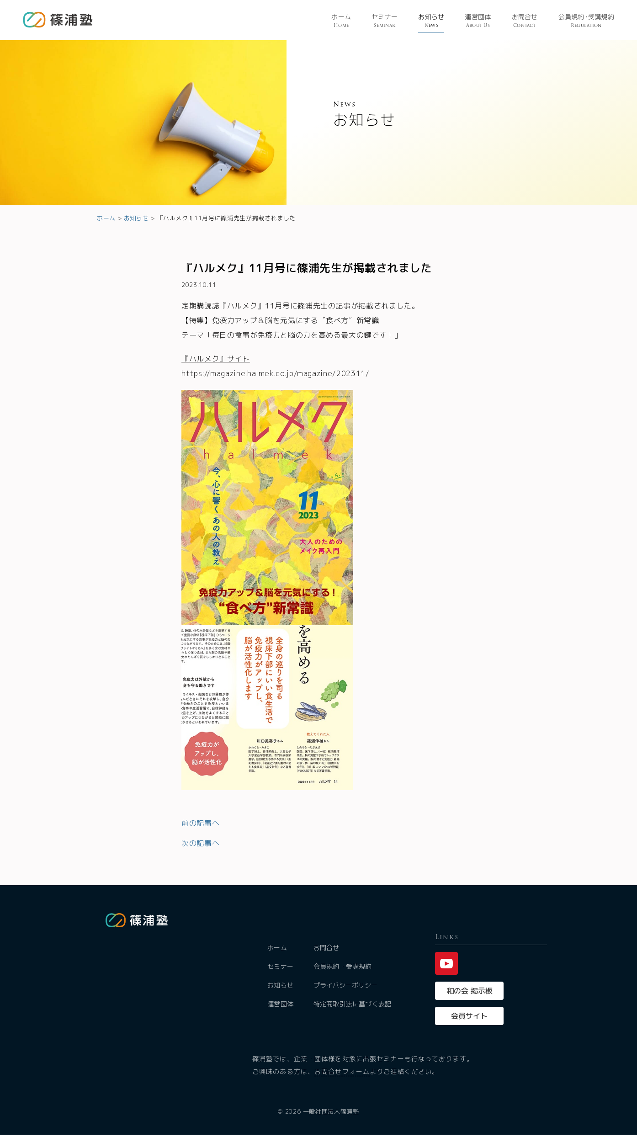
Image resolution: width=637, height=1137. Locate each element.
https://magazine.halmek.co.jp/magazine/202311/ (275, 373)
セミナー (385, 21)
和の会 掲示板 (469, 993)
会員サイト (469, 1018)
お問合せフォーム (342, 1073)
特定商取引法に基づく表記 (352, 1006)
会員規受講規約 (586, 21)
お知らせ (431, 21)
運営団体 (478, 21)
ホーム (341, 21)
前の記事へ (200, 823)
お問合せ (525, 21)
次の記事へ (200, 843)
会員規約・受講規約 (343, 968)
